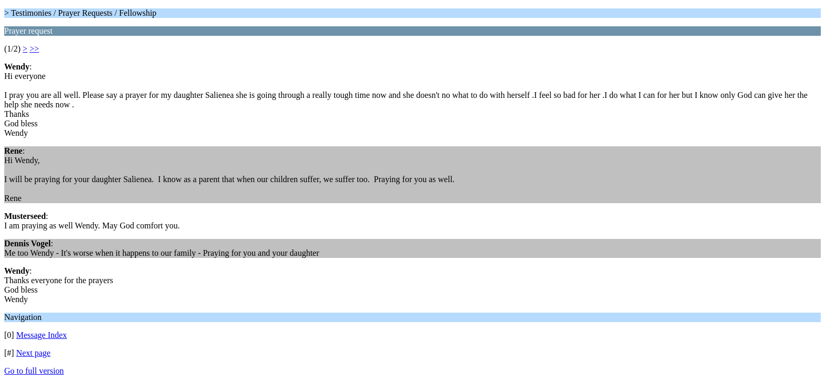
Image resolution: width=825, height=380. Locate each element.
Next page (33, 352)
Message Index (41, 335)
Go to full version (34, 370)
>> (34, 48)
